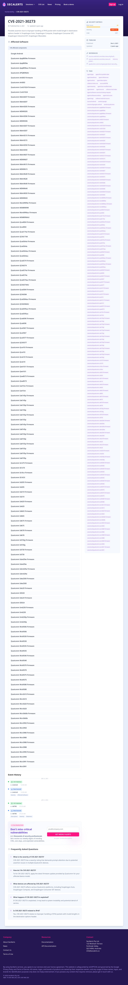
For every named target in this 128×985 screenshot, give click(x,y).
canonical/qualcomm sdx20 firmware (97, 439)
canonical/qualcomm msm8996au (96, 207)
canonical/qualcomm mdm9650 (96, 195)
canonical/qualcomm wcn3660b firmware (99, 517)
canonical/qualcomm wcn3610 (95, 508)
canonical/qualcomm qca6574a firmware (98, 240)
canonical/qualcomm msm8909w (96, 201)
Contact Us (7, 950)
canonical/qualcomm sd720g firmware (98, 408)
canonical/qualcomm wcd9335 (95, 478)
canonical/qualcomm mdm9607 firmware (98, 168)
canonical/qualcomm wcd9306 (95, 466)
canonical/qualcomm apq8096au (96, 116)
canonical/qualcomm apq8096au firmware (99, 113)
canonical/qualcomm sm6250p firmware (98, 457)
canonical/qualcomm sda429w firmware (98, 420)
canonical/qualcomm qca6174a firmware (98, 216)
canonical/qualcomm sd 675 (95, 363)
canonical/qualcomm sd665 (95, 393)
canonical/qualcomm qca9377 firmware (98, 282)
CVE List (41, 4)
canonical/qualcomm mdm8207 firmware (98, 131)
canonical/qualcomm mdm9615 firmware (98, 174)
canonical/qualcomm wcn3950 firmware (98, 523)
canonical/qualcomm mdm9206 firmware (98, 143)
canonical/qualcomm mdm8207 (96, 134)
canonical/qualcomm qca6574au (96, 249)
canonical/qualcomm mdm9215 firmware (98, 156)
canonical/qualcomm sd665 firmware (97, 390)
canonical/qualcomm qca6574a (96, 243)
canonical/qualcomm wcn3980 (95, 532)
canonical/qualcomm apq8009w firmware (99, 107)
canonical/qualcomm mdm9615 (96, 177)
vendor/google (102, 101)
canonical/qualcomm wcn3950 (95, 526)
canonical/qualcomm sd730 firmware (97, 414)
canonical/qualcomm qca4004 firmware (98, 210)
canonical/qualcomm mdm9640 (96, 189)
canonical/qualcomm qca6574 (95, 237)
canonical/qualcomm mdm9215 (96, 159)
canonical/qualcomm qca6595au (96, 267)
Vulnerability (9, 12)
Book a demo (69, 4)
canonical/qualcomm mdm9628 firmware (98, 180)
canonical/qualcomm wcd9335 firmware (98, 475)
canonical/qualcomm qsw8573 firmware (98, 306)
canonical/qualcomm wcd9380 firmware (98, 499)
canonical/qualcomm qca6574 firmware (98, 234)
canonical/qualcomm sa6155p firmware (98, 330)
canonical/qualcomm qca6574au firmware (99, 246)
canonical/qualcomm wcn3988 (95, 538)
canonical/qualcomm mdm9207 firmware (98, 150)
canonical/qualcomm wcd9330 (95, 472)
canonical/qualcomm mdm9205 (96, 140)
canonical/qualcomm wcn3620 (95, 514)
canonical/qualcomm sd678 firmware (97, 402)
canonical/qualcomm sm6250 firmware (98, 451)
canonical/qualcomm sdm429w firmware (98, 426)
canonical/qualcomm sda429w (95, 423)
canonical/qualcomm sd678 (95, 405)
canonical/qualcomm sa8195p (95, 357)
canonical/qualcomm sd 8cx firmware (97, 366)
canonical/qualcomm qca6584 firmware (98, 252)
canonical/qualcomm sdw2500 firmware (98, 432)
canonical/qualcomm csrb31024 (96, 128)
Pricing (57, 4)
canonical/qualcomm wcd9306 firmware (98, 463)
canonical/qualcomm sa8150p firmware (98, 342)
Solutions (30, 4)
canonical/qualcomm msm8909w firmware (99, 198)
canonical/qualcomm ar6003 (95, 122)
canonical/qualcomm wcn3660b (96, 520)
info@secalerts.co (93, 951)
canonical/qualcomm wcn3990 (95, 544)
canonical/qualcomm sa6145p (95, 321)
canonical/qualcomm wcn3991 (95, 550)
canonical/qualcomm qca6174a (96, 219)
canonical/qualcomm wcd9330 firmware (98, 469)
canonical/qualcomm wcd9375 (95, 496)
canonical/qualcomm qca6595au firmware (99, 264)
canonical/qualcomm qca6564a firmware (98, 222)
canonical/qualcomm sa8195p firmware (98, 354)
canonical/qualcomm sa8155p (95, 351)
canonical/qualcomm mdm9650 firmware (98, 192)
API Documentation (49, 946)
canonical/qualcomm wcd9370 (95, 490)
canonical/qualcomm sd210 (95, 381)
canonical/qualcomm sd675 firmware (97, 396)
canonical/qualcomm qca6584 (95, 255)
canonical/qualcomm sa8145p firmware (98, 336)
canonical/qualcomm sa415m (95, 315)
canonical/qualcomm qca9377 (95, 285)
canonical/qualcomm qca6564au (96, 231)
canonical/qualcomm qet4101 (95, 303)
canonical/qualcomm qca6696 (95, 273)
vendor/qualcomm (109, 104)
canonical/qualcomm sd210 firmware (97, 378)
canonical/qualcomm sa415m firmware (98, 312)
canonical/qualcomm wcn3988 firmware (98, 535)
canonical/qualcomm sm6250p (96, 460)
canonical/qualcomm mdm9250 (96, 165)
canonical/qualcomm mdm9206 (96, 147)
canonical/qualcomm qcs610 (95, 297)
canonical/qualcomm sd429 (95, 387)
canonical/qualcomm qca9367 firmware (98, 276)
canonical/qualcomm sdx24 (95, 448)
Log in (120, 4)
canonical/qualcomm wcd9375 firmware (98, 493)
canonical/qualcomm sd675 (95, 399)
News (50, 4)
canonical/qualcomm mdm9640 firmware (98, 186)
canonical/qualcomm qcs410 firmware (98, 288)
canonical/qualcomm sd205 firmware (97, 372)
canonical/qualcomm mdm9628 (96, 183)
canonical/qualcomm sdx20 (95, 442)
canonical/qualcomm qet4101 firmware (98, 300)
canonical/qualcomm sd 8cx (95, 369)
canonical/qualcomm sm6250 (95, 454)
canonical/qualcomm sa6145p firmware (98, 318)
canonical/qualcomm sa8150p (95, 345)
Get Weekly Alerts (63, 834)
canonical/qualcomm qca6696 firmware (98, 270)
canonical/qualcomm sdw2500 (95, 436)
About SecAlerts (9, 942)
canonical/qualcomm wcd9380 (95, 502)
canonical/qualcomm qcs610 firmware (98, 294)
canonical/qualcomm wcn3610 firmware (98, 505)
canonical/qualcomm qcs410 (95, 291)
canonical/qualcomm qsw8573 (95, 309)
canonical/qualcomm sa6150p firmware (98, 324)
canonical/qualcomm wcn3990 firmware (98, 541)
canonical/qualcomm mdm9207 (96, 153)
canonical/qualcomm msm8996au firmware (99, 204)
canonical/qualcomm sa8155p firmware (98, 348)
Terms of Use (8, 954)
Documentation (47, 942)
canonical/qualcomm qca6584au (96, 261)
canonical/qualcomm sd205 (95, 375)
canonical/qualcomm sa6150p (95, 327)
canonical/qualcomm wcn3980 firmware (98, 529)
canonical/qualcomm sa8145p (95, 339)
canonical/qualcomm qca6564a (96, 225)
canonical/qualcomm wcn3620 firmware (98, 511)
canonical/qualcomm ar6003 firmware (98, 119)
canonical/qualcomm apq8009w (96, 110)
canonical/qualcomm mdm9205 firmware (98, 137)
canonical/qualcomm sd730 (95, 417)
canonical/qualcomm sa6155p (95, 333)
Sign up (112, 4)
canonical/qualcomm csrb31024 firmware (99, 125)
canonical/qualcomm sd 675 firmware (97, 360)
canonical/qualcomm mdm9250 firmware (98, 162)
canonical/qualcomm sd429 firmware (97, 384)
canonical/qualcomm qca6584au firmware (99, 258)
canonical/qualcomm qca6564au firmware (99, 228)
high (114, 30)
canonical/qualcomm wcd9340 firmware (98, 481)
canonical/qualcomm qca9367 (95, 279)
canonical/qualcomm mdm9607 (96, 171)
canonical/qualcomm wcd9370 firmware (98, 487)
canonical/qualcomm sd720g (95, 411)
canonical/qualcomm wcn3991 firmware (98, 547)
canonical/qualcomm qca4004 (95, 213)
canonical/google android (94, 104)
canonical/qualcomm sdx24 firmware (97, 445)
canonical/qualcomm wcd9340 (95, 484)
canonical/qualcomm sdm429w (96, 429)
